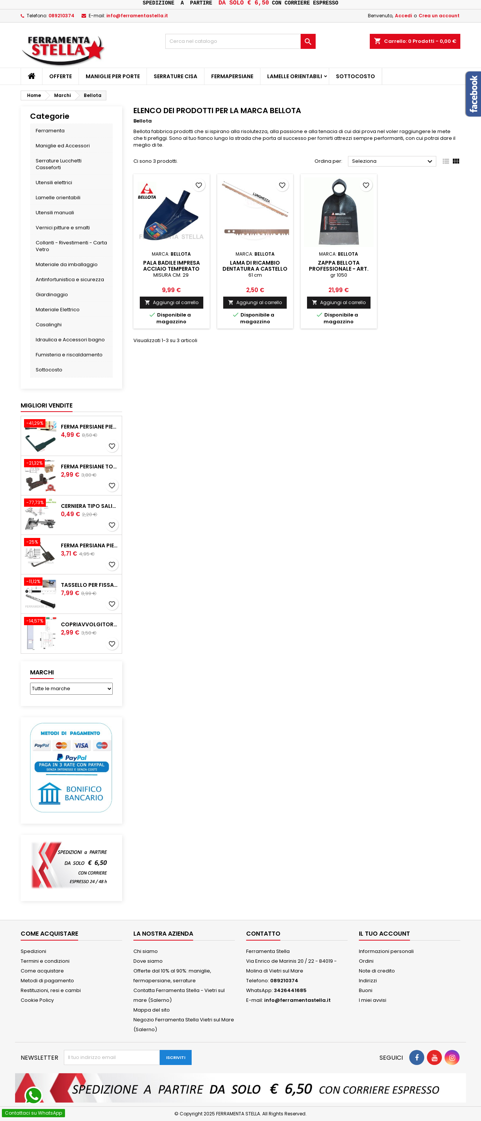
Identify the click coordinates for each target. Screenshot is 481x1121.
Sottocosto (355, 76)
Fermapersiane (232, 76)
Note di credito (377, 970)
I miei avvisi (372, 1000)
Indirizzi (368, 980)
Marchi (42, 672)
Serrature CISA (175, 76)
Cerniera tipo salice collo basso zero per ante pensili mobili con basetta (90, 506)
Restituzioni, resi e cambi (51, 990)
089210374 (61, 15)
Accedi (403, 15)
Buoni (365, 990)
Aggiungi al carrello (171, 302)
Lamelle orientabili (294, 76)
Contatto (263, 933)
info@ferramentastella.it (137, 15)
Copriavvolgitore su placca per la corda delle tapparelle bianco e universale (90, 624)
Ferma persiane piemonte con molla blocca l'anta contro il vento (90, 427)
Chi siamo (145, 951)
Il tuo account (384, 933)
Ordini (366, 961)
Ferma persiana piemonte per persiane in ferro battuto (90, 545)
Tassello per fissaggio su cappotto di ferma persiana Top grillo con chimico (90, 585)
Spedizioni (33, 951)
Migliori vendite (47, 405)
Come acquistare (42, 970)
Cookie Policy (37, 1000)
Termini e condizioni (45, 961)
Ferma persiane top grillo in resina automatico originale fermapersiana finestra (90, 467)
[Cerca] (240, 41)
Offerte (60, 76)
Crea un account (439, 15)
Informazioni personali (386, 951)
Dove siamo (148, 961)
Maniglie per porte (113, 76)
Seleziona (393, 161)
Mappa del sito (151, 1009)
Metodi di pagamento (47, 980)
